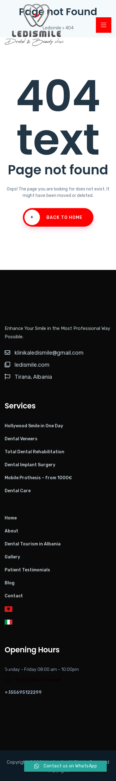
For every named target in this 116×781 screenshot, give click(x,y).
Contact (14, 596)
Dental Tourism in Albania (33, 544)
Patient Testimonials (27, 570)
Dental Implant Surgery (30, 464)
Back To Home (53, 217)
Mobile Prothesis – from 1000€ (38, 477)
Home (11, 518)
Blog (10, 583)
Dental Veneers (21, 439)
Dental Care (18, 490)
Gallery (12, 557)
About (11, 531)
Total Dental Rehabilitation (34, 452)
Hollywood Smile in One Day (34, 426)
